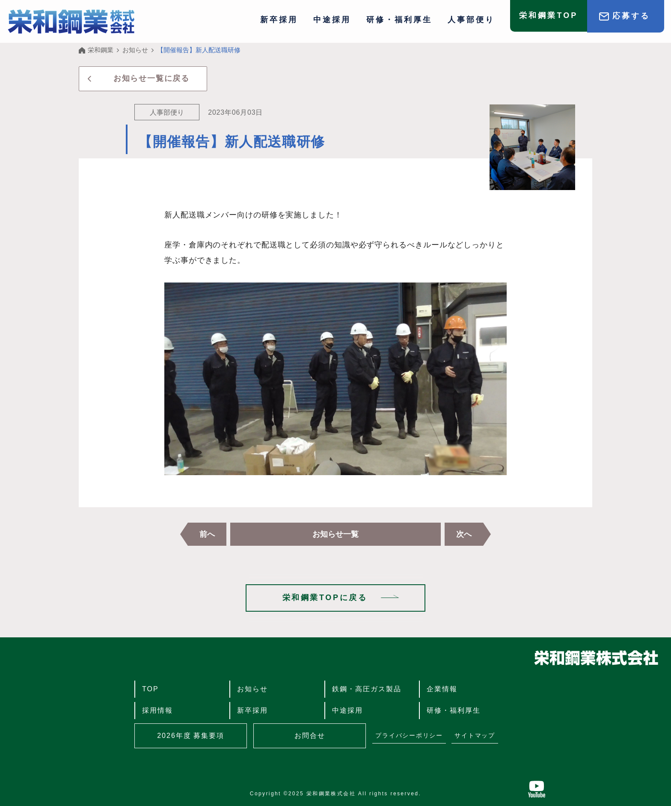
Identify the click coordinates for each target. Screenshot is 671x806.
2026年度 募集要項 (190, 735)
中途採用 (332, 19)
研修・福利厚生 (399, 19)
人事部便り (471, 19)
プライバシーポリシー (409, 735)
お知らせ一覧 (335, 534)
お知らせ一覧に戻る (151, 78)
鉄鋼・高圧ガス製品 (366, 689)
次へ (464, 534)
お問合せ (309, 735)
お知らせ (252, 689)
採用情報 (157, 710)
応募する (631, 16)
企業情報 (442, 689)
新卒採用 (279, 19)
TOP (150, 689)
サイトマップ (474, 735)
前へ (207, 534)
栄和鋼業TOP (548, 16)
